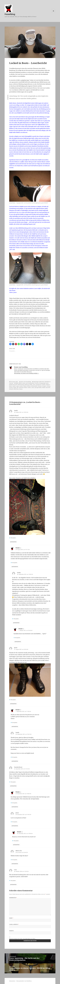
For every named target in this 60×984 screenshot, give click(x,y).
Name (11, 918)
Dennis (18, 548)
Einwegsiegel (42, 383)
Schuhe (11, 387)
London (21, 386)
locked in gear (15, 386)
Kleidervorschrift (13, 384)
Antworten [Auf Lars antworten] (13, 884)
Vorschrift (48, 387)
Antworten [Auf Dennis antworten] (15, 566)
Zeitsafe (11, 389)
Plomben (40, 386)
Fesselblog (10, 14)
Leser (34, 384)
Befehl (20, 383)
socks (32, 387)
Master (25, 386)
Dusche (37, 383)
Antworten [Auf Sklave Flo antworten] (15, 863)
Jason (47, 383)
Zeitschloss (16, 389)
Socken (29, 387)
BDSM (17, 383)
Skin (18, 387)
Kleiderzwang (21, 384)
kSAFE (30, 384)
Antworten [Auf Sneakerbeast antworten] (13, 786)
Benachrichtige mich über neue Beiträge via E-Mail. (22, 938)
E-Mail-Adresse (14, 924)
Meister (29, 386)
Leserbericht (38, 384)
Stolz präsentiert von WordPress (24, 981)
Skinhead (21, 387)
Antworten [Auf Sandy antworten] (13, 542)
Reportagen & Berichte (38, 381)
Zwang (20, 389)
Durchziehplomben (30, 383)
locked (43, 384)
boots (23, 383)
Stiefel (43, 387)
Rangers (44, 386)
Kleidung (27, 384)
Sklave (25, 387)
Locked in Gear (25, 80)
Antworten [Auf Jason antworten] (13, 703)
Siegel (14, 387)
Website (11, 930)
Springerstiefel (38, 387)
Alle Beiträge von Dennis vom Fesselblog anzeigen (26, 373)
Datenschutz (12, 981)
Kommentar (13, 897)
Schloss (48, 386)
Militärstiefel (34, 386)
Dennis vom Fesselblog (25, 381)
